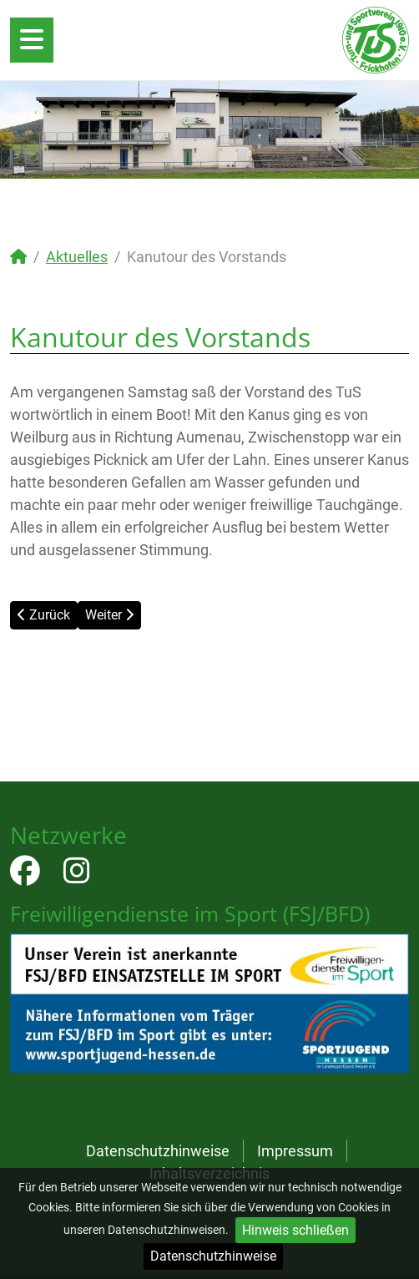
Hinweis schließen (295, 1230)
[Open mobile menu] (31, 40)
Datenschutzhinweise (213, 1256)
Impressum (295, 1151)
